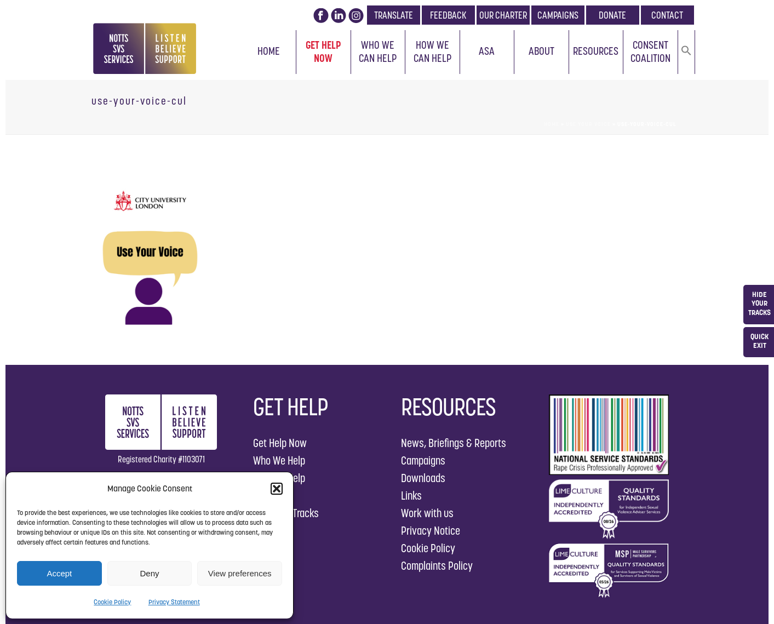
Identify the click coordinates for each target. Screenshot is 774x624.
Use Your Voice (588, 124)
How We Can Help (432, 51)
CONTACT (667, 15)
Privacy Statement (174, 602)
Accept (59, 573)
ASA (487, 51)
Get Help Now (323, 51)
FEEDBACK (448, 15)
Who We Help (279, 460)
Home (268, 51)
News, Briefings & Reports (453, 443)
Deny (149, 573)
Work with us (427, 513)
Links (411, 495)
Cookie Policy (112, 602)
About (541, 51)
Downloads (423, 478)
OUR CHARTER (503, 15)
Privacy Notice (430, 530)
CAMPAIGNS (557, 15)
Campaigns (423, 460)
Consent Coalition (650, 51)
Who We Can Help (378, 51)
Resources (595, 51)
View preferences (240, 573)
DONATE (612, 15)
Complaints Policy (437, 565)
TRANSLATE (393, 15)
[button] (276, 488)
